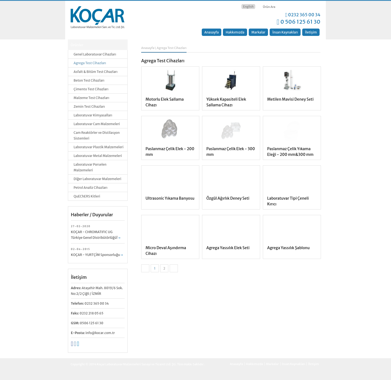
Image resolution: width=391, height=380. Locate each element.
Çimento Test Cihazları (91, 89)
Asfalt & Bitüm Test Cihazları (96, 72)
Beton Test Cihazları (89, 80)
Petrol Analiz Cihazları (91, 188)
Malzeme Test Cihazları (91, 98)
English (248, 6)
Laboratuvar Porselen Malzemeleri (90, 167)
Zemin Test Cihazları (89, 106)
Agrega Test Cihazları (90, 63)
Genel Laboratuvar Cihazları (95, 54)
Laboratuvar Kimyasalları (93, 115)
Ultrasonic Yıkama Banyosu (170, 198)
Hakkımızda (235, 32)
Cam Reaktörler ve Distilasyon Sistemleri (97, 135)
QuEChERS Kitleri (87, 196)
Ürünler (77, 45)
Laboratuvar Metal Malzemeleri (98, 156)
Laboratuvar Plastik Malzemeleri (99, 147)
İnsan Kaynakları (285, 32)
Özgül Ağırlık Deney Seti (227, 198)
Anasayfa (211, 32)
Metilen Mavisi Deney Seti (290, 99)
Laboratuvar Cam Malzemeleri (97, 124)
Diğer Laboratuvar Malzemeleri (97, 179)
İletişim (311, 32)
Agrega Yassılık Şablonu (288, 247)
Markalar (258, 32)
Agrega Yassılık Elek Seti (228, 247)
